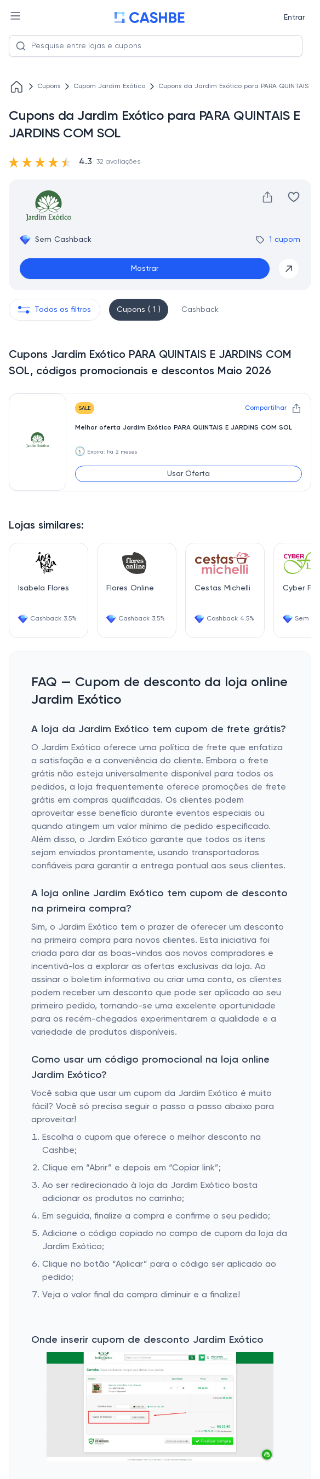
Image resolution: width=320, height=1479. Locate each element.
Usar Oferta (188, 474)
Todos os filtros (54, 310)
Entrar (294, 17)
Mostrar (144, 268)
